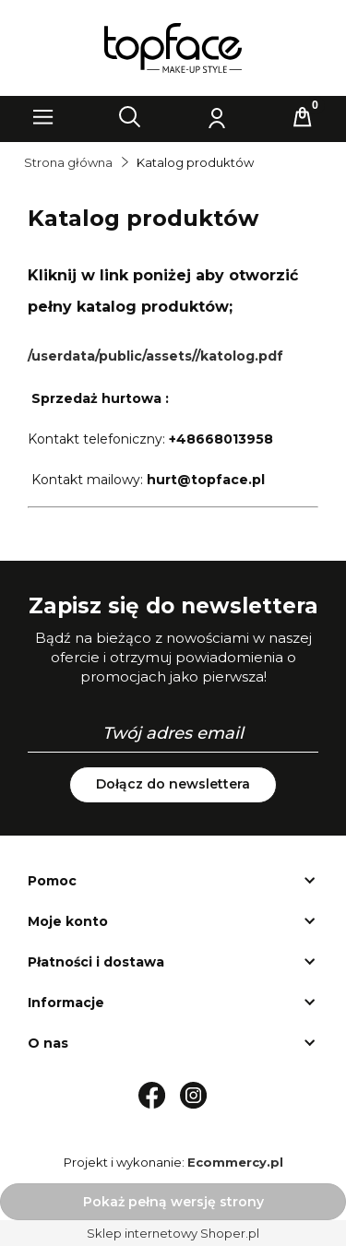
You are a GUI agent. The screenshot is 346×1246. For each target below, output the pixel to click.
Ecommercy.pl (235, 1162)
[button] (43, 117)
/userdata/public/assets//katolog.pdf (155, 356)
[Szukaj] (130, 117)
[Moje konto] (216, 117)
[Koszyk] (302, 117)
